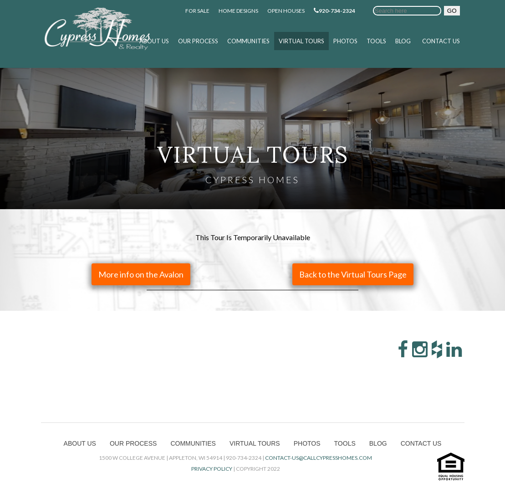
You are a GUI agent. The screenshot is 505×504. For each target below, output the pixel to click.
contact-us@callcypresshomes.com (318, 457)
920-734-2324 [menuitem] (334, 10)
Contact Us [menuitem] (441, 41)
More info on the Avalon (141, 274)
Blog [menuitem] (403, 41)
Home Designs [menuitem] (238, 10)
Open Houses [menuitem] (286, 10)
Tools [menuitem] (376, 41)
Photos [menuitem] (345, 41)
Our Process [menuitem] (198, 41)
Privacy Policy (211, 468)
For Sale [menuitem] (197, 10)
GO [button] (452, 10)
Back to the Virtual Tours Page (353, 274)
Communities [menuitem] (248, 41)
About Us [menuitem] (154, 41)
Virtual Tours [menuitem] (301, 41)
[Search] (407, 10)
